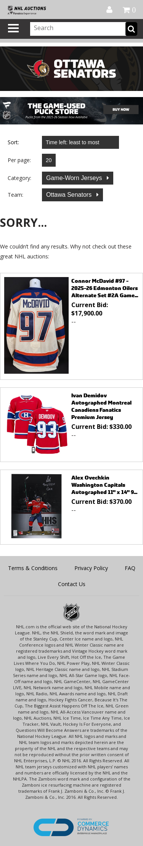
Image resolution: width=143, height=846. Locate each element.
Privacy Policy (91, 568)
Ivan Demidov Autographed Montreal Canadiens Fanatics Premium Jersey (101, 406)
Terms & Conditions (33, 568)
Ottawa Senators (69, 194)
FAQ (130, 568)
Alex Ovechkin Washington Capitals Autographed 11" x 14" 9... (104, 484)
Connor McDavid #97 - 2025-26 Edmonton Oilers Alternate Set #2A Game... (104, 288)
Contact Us (71, 584)
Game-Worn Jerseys (75, 178)
